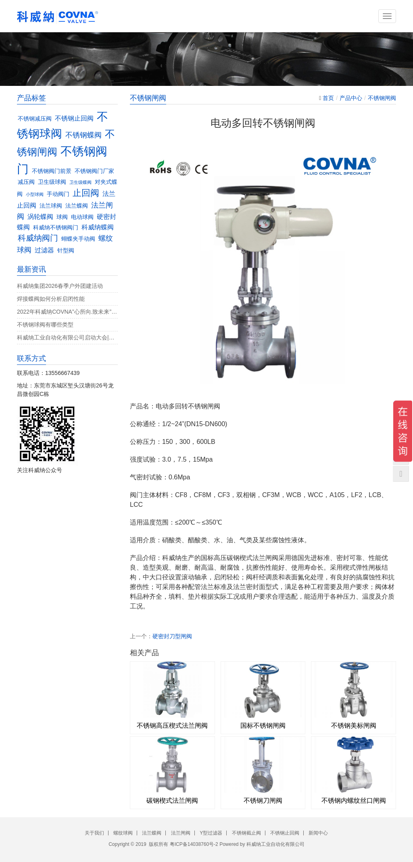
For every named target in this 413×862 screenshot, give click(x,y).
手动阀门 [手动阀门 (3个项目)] (58, 194)
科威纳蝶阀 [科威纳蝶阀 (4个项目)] (97, 227)
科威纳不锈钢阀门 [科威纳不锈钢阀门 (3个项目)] (55, 228)
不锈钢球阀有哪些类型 (45, 324)
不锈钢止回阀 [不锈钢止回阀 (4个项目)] (74, 118)
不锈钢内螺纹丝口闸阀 (353, 800)
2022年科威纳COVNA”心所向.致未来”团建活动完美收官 (67, 311)
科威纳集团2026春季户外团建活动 (60, 286)
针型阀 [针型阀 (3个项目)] (65, 251)
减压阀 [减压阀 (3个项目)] (26, 182)
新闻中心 (318, 833)
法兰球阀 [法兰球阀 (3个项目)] (51, 206)
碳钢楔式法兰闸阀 (172, 800)
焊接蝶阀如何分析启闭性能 (51, 299)
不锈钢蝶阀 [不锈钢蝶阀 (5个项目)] (83, 135)
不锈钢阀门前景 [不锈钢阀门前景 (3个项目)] (51, 171)
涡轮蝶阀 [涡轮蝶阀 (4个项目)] (40, 216)
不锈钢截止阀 (246, 833)
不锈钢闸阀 (382, 98)
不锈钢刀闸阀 (263, 800)
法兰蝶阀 (151, 833)
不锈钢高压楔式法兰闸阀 (172, 725)
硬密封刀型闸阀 (172, 636)
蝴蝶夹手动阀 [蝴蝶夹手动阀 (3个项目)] (78, 239)
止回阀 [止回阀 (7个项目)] (86, 193)
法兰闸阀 (180, 833)
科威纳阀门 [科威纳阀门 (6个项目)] (38, 237)
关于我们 (94, 833)
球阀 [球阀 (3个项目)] (62, 217)
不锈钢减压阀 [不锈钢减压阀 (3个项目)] (35, 119)
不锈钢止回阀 (284, 833)
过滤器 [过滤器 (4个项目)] (44, 250)
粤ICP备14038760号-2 (194, 844)
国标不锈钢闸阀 (263, 725)
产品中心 (351, 98)
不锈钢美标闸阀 (353, 725)
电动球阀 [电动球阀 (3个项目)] (82, 217)
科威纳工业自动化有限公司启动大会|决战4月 (67, 337)
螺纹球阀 (123, 833)
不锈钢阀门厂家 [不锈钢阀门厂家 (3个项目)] (94, 171)
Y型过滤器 (211, 833)
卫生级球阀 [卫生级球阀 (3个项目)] (52, 182)
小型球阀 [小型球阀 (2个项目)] (35, 194)
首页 (328, 98)
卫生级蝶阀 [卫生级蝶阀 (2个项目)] (80, 182)
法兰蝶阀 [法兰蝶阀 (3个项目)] (76, 206)
